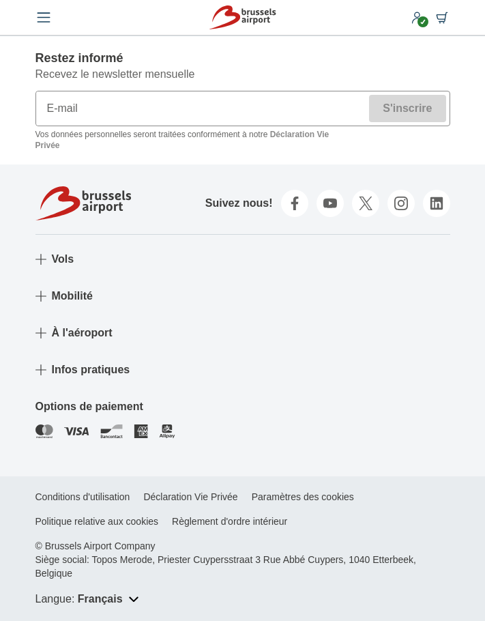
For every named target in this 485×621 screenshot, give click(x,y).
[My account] (417, 18)
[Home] (242, 17)
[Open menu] (43, 18)
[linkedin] (436, 203)
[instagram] (401, 203)
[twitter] (365, 203)
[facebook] (294, 203)
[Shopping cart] (442, 18)
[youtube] (330, 203)
